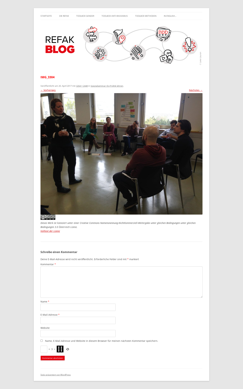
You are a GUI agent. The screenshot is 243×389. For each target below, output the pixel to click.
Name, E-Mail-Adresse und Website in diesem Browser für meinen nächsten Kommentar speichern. (101, 340)
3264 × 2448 (82, 85)
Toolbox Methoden (145, 16)
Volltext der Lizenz (50, 231)
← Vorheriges (48, 90)
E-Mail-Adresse (50, 314)
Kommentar (48, 264)
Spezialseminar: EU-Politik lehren (107, 85)
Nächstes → (195, 90)
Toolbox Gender (85, 16)
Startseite (46, 16)
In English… (170, 16)
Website (45, 327)
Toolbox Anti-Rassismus (115, 16)
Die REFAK (64, 16)
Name (44, 301)
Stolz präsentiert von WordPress (55, 374)
